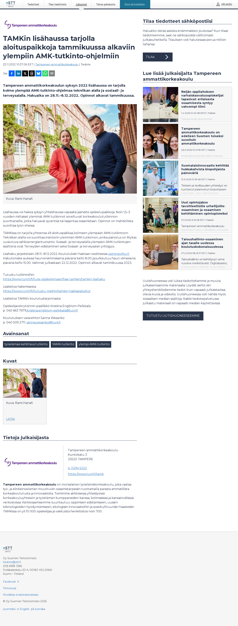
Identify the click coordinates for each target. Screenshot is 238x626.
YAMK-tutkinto (63, 344)
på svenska (38, 609)
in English (23, 609)
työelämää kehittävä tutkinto (26, 344)
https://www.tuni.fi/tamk (86, 474)
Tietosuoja (9, 588)
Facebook (9, 581)
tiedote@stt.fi (12, 562)
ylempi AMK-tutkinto (94, 344)
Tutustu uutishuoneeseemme (173, 315)
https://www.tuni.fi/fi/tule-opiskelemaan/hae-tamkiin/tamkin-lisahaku (54, 279)
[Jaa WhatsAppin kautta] (45, 73)
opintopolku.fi (118, 254)
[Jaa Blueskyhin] (38, 73)
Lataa (10, 419)
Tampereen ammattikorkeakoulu (56, 64)
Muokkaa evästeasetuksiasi (20, 594)
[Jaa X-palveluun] (25, 73)
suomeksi (9, 609)
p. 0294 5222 (77, 468)
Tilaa (158, 57)
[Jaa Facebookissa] (12, 73)
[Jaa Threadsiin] (32, 73)
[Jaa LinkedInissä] (18, 73)
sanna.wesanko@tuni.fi (44, 322)
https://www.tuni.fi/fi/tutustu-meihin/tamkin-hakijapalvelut (47, 291)
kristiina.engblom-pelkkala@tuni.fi (52, 310)
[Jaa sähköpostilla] (52, 73)
